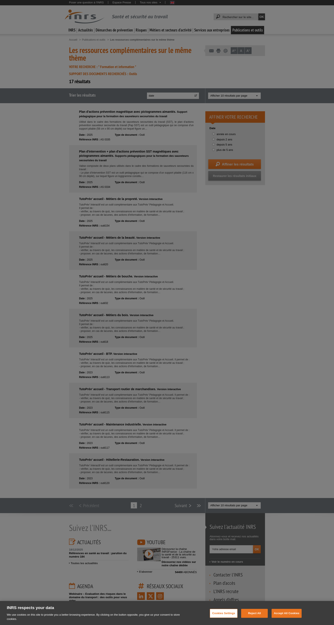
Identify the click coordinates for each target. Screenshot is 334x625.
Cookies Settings (223, 617)
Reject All (254, 617)
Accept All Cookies (286, 617)
